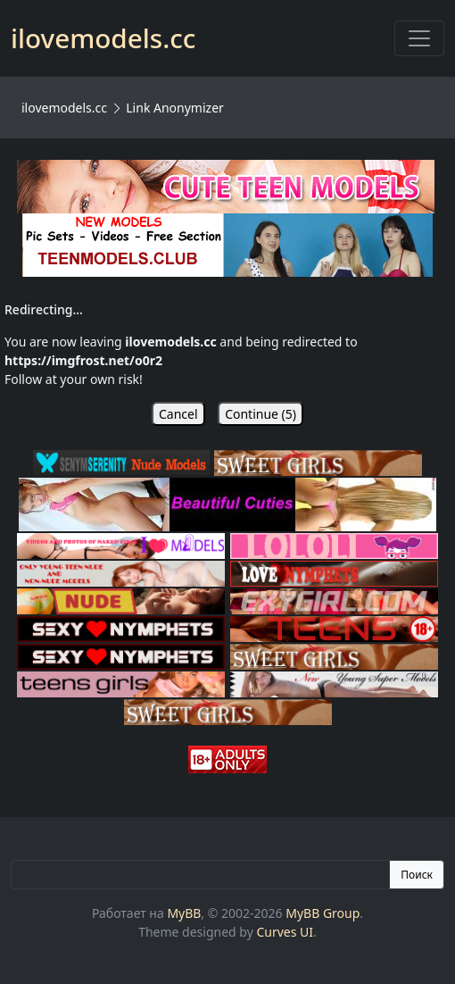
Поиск (417, 874)
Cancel (178, 413)
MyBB (184, 913)
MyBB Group (322, 913)
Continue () (260, 413)
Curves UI (284, 931)
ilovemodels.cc (64, 107)
